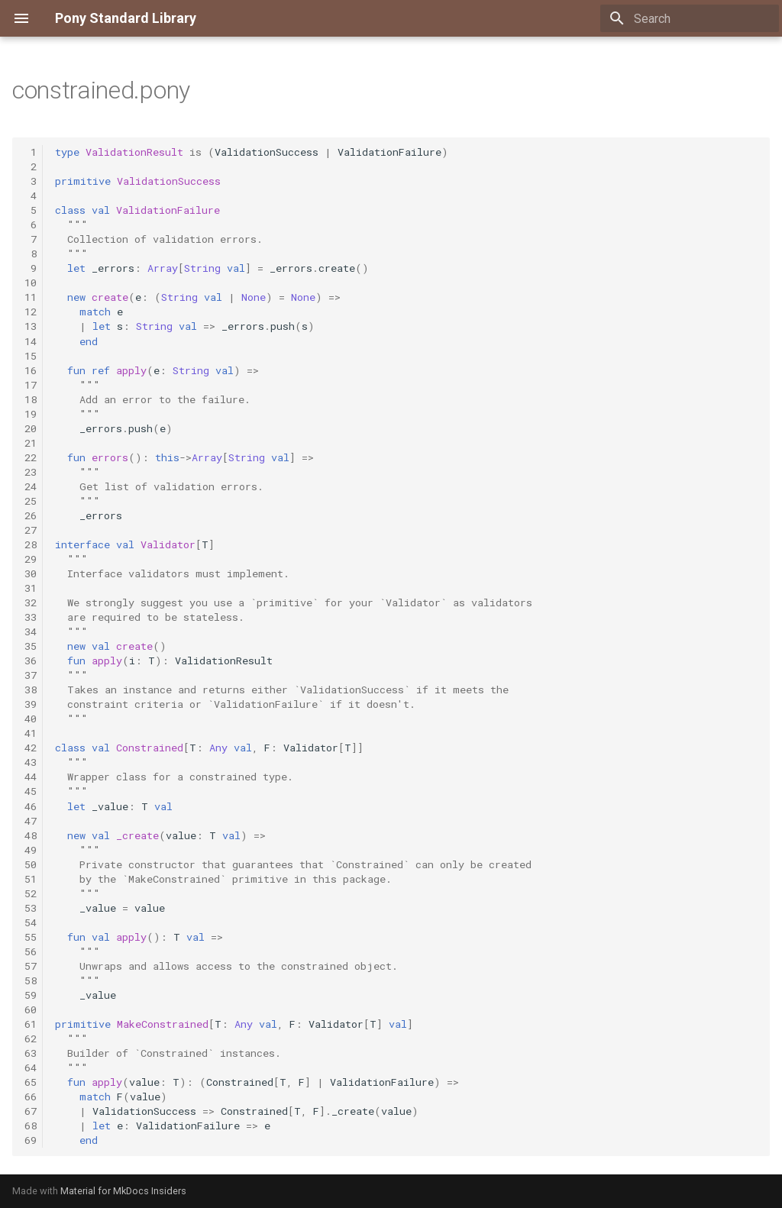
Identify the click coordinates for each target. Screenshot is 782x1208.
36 (30, 660)
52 (30, 893)
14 (30, 341)
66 (30, 1096)
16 (30, 370)
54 (30, 922)
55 (30, 937)
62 (30, 1038)
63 (30, 1053)
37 (30, 675)
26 (30, 515)
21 (30, 443)
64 (30, 1067)
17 (30, 385)
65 (30, 1082)
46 (30, 806)
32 (30, 602)
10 (30, 282)
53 (30, 908)
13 (30, 326)
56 (30, 951)
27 (30, 530)
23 (30, 472)
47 (30, 821)
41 (30, 733)
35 (30, 646)
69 (30, 1140)
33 (30, 617)
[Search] (689, 18)
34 (30, 631)
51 (30, 879)
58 (30, 980)
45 (30, 791)
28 (30, 544)
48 (30, 835)
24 (30, 486)
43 (30, 762)
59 (30, 995)
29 (30, 559)
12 (30, 311)
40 (30, 718)
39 (30, 704)
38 (30, 689)
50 (30, 864)
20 (30, 428)
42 (30, 747)
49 (30, 850)
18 (30, 399)
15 (30, 356)
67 (30, 1111)
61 (30, 1024)
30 (30, 573)
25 (30, 501)
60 (30, 1009)
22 (30, 457)
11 (30, 297)
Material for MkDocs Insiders (123, 1191)
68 (30, 1125)
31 (30, 588)
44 (30, 776)
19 (30, 414)
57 (30, 966)
